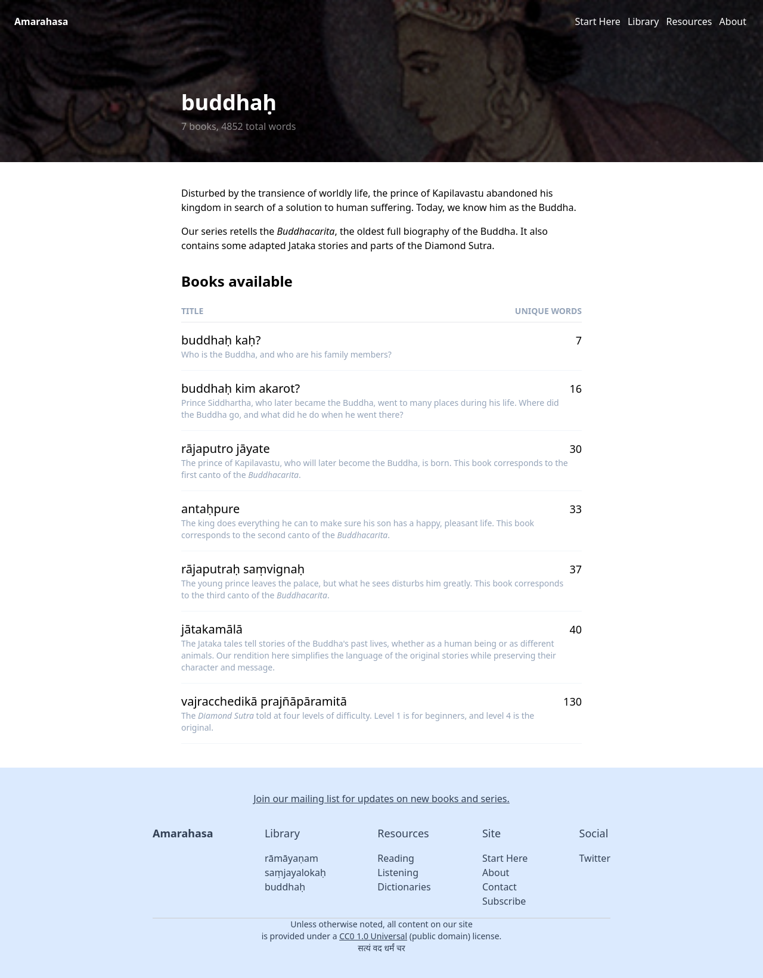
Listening (397, 872)
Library (643, 21)
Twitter (594, 858)
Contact (499, 886)
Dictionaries (403, 886)
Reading (395, 858)
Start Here (598, 21)
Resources (689, 21)
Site (491, 833)
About (732, 21)
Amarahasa (41, 21)
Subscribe (504, 901)
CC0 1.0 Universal (373, 936)
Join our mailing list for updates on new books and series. (381, 798)
